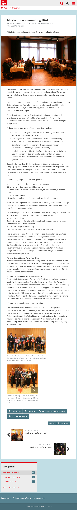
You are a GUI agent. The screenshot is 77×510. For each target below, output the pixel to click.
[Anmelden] (67, 3)
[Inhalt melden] (63, 423)
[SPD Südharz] (4, 2)
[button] (73, 3)
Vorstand (16, 411)
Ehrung (31, 411)
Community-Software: (39, 507)
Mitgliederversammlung (53, 411)
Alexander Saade (19, 416)
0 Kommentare (47, 23)
